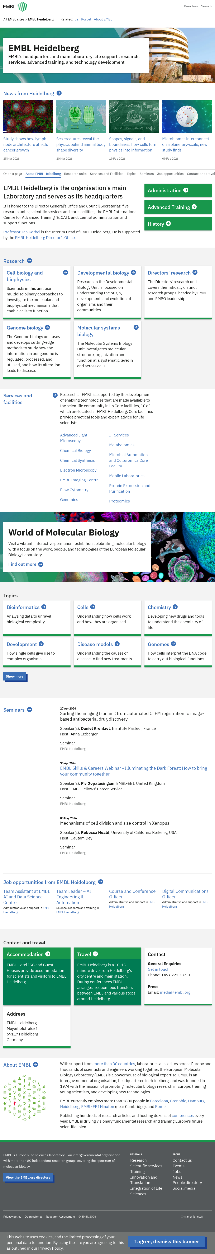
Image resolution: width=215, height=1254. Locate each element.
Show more (14, 676)
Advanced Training (172, 207)
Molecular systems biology (107, 331)
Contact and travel (201, 174)
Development (25, 644)
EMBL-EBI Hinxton (97, 1107)
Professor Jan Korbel (21, 232)
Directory (191, 6)
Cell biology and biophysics (37, 276)
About (176, 1154)
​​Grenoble (178, 1101)
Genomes (162, 644)
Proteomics (119, 501)
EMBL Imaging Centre (79, 480)
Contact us (182, 1160)
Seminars (147, 174)
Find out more (25, 564)
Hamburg (196, 1101)
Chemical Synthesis (77, 461)
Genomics (69, 500)
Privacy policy (12, 1216)
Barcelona (159, 1101)
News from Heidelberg (28, 93)
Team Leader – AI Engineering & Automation (73, 897)
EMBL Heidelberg (67, 912)
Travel (87, 954)
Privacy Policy (50, 1248)
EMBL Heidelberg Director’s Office (45, 238)
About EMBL (103, 19)
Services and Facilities (106, 174)
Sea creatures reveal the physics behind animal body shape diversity (80, 144)
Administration (168, 190)
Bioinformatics (26, 607)
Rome (160, 1107)
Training (137, 1172)
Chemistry (163, 607)
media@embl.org (175, 993)
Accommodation (28, 954)
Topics (131, 174)
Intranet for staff (192, 1216)
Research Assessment (60, 1216)
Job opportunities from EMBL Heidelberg (49, 882)
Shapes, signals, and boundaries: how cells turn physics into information (132, 144)
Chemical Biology (75, 451)
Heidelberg (69, 1107)
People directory (187, 1183)
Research (14, 261)
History (159, 223)
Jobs (177, 1172)
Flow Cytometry (74, 490)
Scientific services (146, 1166)
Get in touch (158, 970)
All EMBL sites (13, 19)
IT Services (119, 435)
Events (179, 1166)
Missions (136, 1154)
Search (206, 6)
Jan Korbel (83, 19)
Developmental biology (106, 272)
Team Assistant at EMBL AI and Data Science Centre (26, 897)
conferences (183, 1116)
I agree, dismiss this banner (166, 1241)
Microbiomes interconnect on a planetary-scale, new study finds (185, 144)
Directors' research (172, 272)
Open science (34, 1216)
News (177, 1177)
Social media (184, 1188)
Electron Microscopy (78, 470)
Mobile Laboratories (126, 476)
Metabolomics (121, 445)
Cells (86, 607)
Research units (75, 174)
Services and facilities (17, 399)
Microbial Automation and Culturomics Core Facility (128, 460)
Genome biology (28, 327)
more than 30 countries (114, 1064)
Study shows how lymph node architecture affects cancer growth (25, 144)
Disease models (98, 644)
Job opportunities (170, 174)
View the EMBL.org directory (28, 1177)
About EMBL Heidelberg (43, 174)
